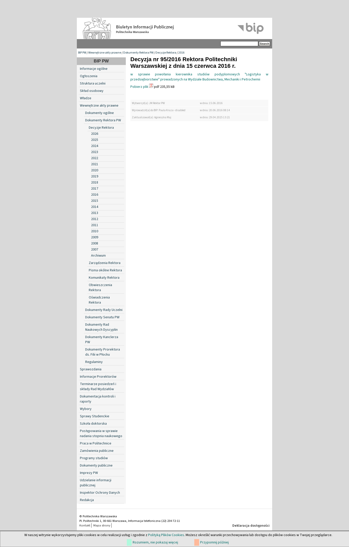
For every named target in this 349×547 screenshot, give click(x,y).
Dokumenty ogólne (99, 112)
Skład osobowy (91, 90)
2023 (94, 152)
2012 (94, 219)
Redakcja (87, 500)
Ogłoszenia (88, 76)
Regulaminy (94, 361)
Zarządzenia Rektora (104, 263)
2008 (94, 243)
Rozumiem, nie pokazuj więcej (155, 542)
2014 (94, 206)
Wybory (86, 408)
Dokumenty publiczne (96, 465)
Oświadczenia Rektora (99, 300)
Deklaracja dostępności (251, 525)
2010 (94, 231)
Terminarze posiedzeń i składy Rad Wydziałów (98, 387)
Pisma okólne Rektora (105, 270)
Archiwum (98, 255)
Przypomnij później (214, 542)
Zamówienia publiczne (97, 450)
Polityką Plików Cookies (166, 535)
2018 (94, 182)
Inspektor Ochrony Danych (100, 492)
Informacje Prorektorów (98, 376)
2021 (94, 164)
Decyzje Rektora (165, 53)
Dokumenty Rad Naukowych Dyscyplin (101, 327)
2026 (94, 133)
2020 (94, 170)
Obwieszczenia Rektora (100, 288)
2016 (181, 53)
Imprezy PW (89, 472)
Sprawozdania (90, 369)
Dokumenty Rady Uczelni (104, 309)
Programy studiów (94, 458)
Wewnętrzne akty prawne (104, 53)
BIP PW (82, 53)
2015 (94, 200)
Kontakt (84, 525)
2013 (94, 213)
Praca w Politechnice (95, 443)
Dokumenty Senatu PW (102, 317)
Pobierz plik (139, 86)
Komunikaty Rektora (104, 277)
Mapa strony (101, 525)
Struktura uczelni (93, 83)
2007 (94, 249)
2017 (94, 188)
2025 (94, 139)
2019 (94, 176)
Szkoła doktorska (93, 423)
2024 (94, 145)
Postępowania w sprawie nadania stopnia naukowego (101, 433)
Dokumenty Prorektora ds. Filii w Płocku (102, 352)
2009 (94, 237)
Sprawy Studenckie (94, 416)
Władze (85, 98)
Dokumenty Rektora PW (138, 53)
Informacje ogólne (94, 68)
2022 (94, 158)
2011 (94, 225)
